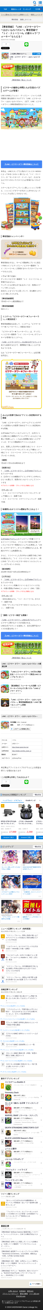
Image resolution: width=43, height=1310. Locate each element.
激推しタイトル (25, 19)
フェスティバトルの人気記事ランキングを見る (15, 1030)
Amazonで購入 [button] (8, 837)
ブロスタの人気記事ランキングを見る (13, 1041)
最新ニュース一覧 (37, 14)
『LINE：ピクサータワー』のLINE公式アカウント (20, 342)
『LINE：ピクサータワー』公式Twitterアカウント (23, 471)
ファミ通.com (34, 1294)
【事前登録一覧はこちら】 (21, 80)
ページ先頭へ (36, 1284)
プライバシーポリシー (10, 1294)
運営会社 (30, 1291)
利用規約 (22, 1291)
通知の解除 (24, 1294)
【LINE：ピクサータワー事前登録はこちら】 (21, 164)
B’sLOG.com (20, 1296)
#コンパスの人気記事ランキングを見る (13, 1006)
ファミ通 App (8, 3)
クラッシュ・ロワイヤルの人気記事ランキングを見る (17, 1049)
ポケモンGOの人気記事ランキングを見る (14, 1072)
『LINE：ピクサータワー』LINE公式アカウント (19, 620)
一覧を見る (37, 795)
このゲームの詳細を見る (21, 729)
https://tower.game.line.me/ (20, 747)
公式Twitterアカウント (9, 539)
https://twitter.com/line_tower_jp (21, 751)
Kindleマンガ (30, 800)
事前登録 (15, 19)
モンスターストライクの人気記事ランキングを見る (17, 1060)
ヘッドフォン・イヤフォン (12, 800)
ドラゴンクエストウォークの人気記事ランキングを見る (18, 1019)
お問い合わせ (13, 1291)
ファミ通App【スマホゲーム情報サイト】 (15, 14)
